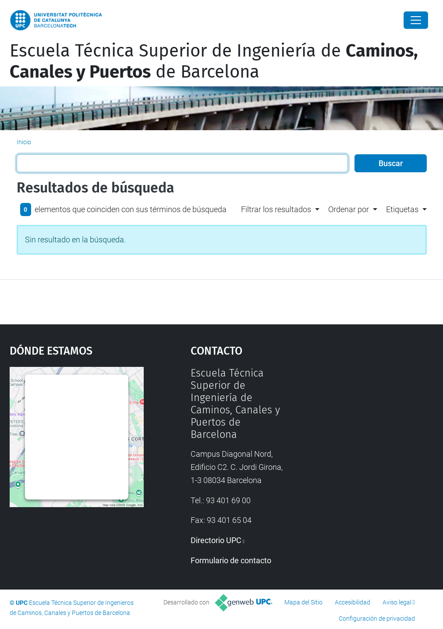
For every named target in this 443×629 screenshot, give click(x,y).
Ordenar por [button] (348, 209)
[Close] (416, 20)
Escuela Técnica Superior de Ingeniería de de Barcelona (214, 61)
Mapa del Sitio (303, 602)
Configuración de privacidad (377, 618)
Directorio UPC (216, 540)
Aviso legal (397, 602)
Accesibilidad (352, 602)
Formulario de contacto (231, 560)
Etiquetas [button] (402, 209)
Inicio (24, 142)
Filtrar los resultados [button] (276, 209)
